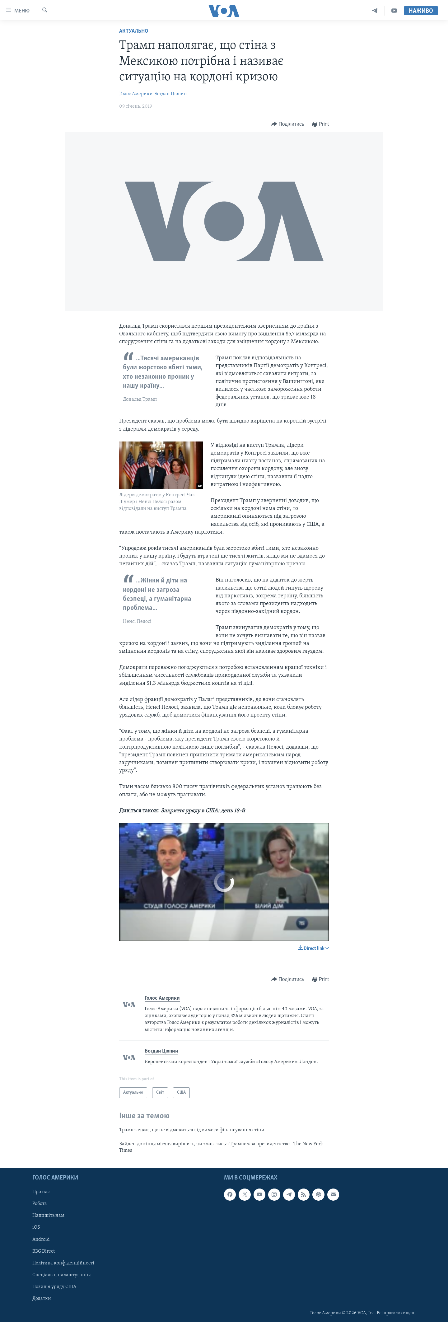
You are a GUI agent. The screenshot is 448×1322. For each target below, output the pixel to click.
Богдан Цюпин (170, 93)
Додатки (41, 1298)
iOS (36, 1227)
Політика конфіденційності (63, 1263)
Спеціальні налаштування (61, 1275)
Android (41, 1239)
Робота (39, 1203)
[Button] (287, 124)
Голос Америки (136, 93)
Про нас (41, 1191)
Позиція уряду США (54, 1286)
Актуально (133, 31)
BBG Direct (43, 1251)
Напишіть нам (48, 1215)
